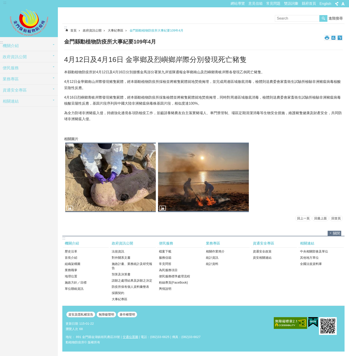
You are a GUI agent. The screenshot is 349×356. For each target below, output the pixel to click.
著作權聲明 (127, 314)
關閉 (336, 233)
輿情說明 (165, 288)
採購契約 (118, 293)
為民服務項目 (168, 270)
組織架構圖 (72, 264)
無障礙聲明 (106, 314)
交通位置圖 (130, 337)
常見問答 (165, 264)
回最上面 (320, 218)
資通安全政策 (262, 251)
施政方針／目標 (76, 282)
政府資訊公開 (15, 57)
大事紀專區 (115, 30)
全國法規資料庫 (311, 264)
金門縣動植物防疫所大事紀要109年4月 (156, 30)
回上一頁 (303, 218)
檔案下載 (165, 251)
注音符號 (340, 38)
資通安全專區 (15, 90)
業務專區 (11, 79)
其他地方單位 (309, 257)
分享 (336, 3)
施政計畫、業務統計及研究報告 (132, 266)
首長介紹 (71, 257)
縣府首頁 (309, 3)
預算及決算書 (121, 274)
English (325, 4)
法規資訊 (118, 251)
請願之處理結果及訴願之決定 (132, 280)
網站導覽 (238, 3)
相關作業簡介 (215, 251)
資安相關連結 (262, 257)
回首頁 (336, 218)
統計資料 (212, 264)
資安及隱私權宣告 (80, 314)
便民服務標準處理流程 (174, 276)
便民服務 (11, 68)
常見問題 (273, 3)
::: (4, 2)
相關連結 (11, 101)
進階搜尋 (336, 18)
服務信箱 (165, 257)
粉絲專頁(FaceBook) (173, 282)
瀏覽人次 (72, 329)
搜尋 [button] (323, 18)
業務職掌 (71, 270)
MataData (333, 38)
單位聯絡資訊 (74, 288)
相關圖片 (71, 139)
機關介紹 (11, 46)
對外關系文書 (121, 257)
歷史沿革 (71, 251)
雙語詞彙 (291, 3)
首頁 (73, 30)
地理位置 (71, 276)
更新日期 (72, 323)
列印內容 (327, 38)
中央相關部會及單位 (314, 251)
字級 (343, 3)
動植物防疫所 (29, 21)
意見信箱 (255, 3)
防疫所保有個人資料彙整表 (130, 286)
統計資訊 (212, 257)
